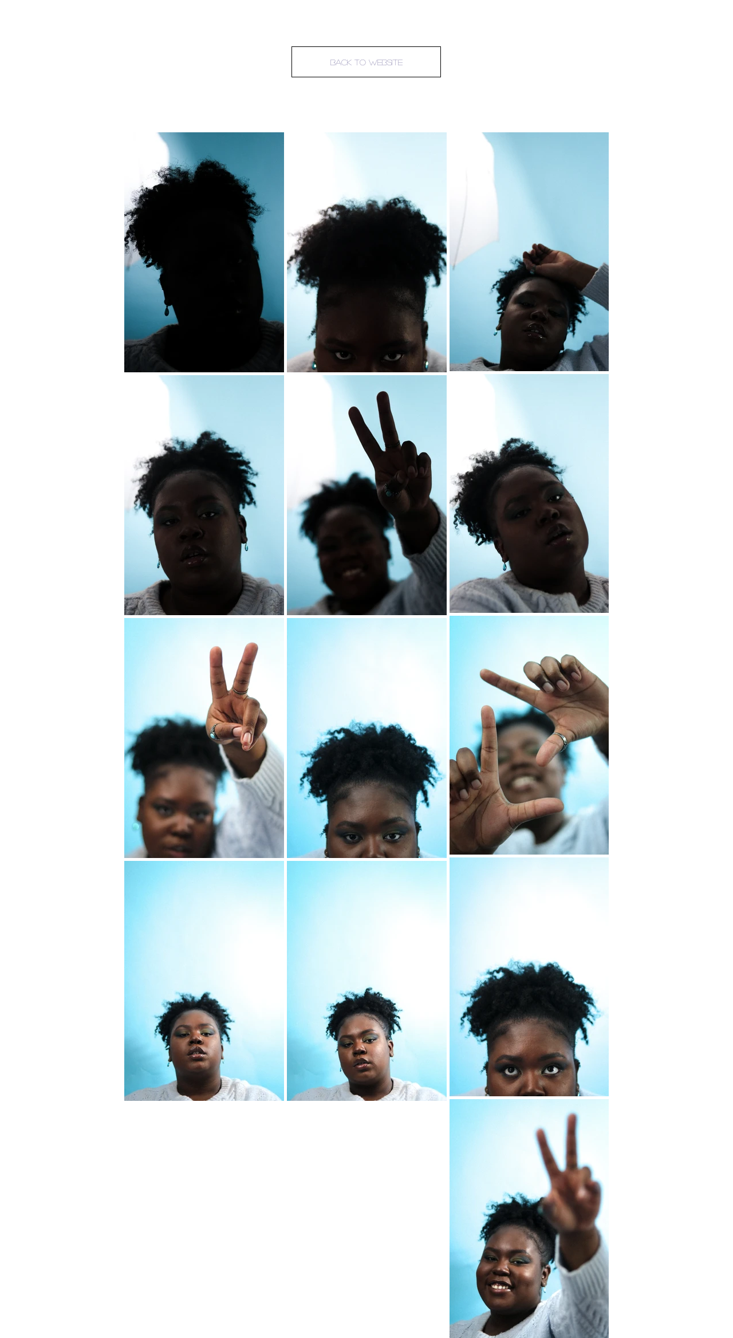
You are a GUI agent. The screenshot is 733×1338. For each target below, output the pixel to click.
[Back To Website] (366, 61)
